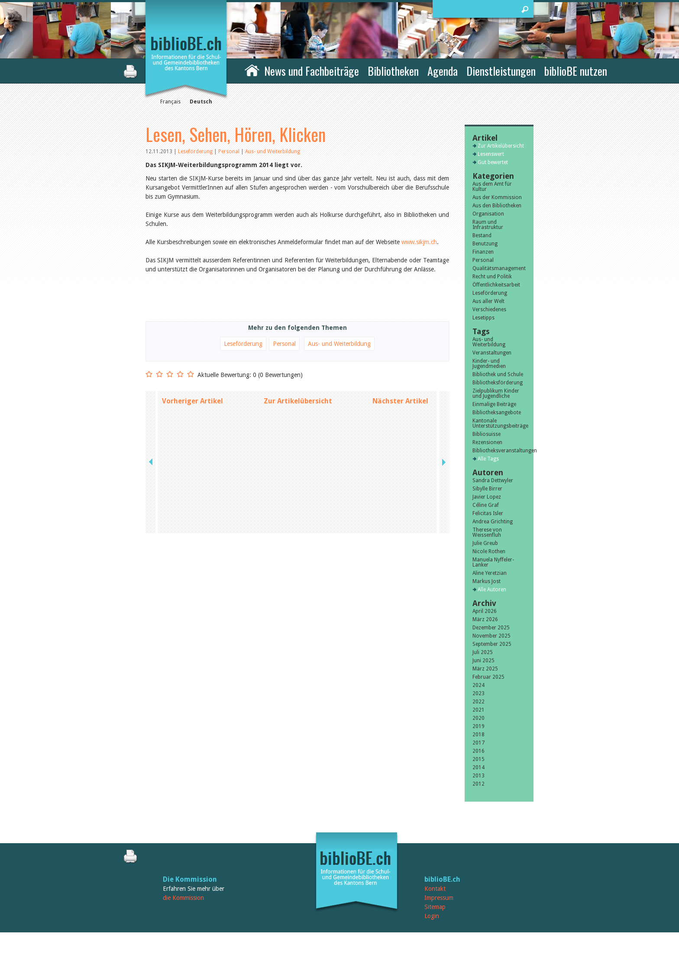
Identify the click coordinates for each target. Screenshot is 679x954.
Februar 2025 (488, 677)
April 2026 (484, 611)
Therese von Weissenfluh (487, 532)
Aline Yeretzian (489, 573)
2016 (478, 751)
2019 (478, 726)
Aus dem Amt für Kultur (492, 186)
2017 (478, 742)
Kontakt (435, 888)
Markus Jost (486, 581)
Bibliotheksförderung (497, 382)
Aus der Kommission (497, 197)
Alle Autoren (492, 589)
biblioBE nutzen (575, 70)
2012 (478, 783)
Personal (229, 151)
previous (152, 401)
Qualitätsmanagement (499, 268)
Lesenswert (491, 154)
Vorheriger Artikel (192, 401)
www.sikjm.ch (419, 241)
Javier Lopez (486, 497)
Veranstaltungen (491, 352)
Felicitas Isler (487, 513)
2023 (478, 693)
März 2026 (485, 619)
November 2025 (491, 635)
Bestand (481, 235)
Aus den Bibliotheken (496, 205)
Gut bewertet (493, 162)
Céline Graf (485, 505)
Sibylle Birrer (487, 488)
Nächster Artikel (400, 401)
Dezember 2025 (491, 627)
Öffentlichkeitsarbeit (496, 284)
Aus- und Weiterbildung (272, 151)
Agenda (442, 70)
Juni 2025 (483, 660)
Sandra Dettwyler (492, 480)
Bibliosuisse (486, 434)
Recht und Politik (492, 276)
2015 (478, 759)
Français (170, 102)
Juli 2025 (482, 652)
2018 (478, 734)
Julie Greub (485, 543)
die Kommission (183, 897)
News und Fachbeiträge (311, 70)
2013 (478, 775)
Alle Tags (488, 458)
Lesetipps (483, 317)
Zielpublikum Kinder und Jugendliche (495, 393)
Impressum (438, 897)
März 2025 (485, 668)
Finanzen (483, 252)
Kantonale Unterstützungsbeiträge (499, 423)
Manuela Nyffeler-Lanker (493, 562)
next (443, 401)
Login (431, 915)
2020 (478, 718)
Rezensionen (487, 442)
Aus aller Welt (488, 301)
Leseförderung (196, 151)
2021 (478, 709)
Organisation (488, 213)
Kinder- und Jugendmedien (489, 363)
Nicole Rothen (488, 551)
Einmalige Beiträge (494, 404)
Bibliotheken (393, 70)
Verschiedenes (489, 309)
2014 (478, 767)
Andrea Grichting (492, 521)
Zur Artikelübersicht (298, 401)
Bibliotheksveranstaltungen (499, 450)
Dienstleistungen (501, 70)
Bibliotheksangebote (496, 412)
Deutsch (201, 102)
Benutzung (485, 243)
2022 (478, 701)
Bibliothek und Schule (497, 374)
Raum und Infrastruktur (487, 224)
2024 (478, 685)
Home (252, 69)
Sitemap (435, 906)
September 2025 (491, 644)
